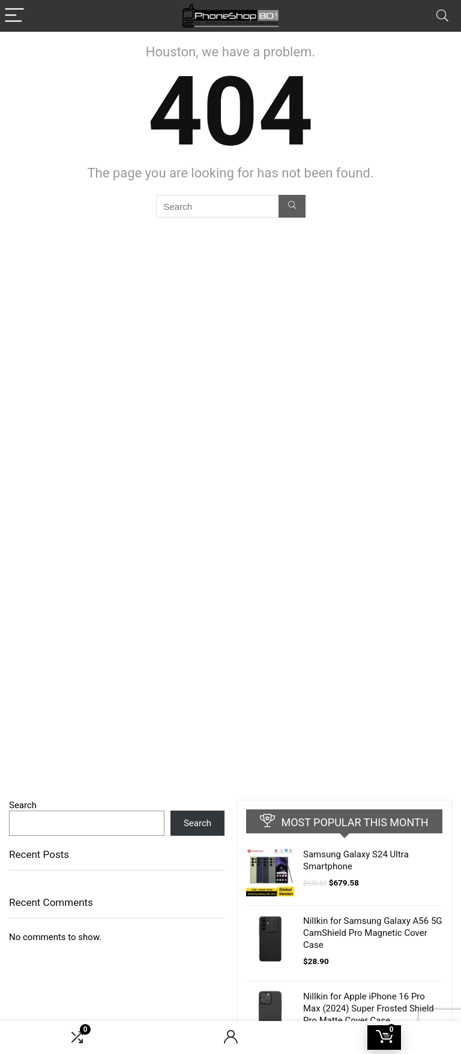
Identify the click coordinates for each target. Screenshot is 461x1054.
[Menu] (14, 16)
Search (23, 805)
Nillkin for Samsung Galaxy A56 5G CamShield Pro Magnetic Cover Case (372, 933)
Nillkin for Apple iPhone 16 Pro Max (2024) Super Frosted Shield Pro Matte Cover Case (368, 1008)
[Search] (442, 16)
